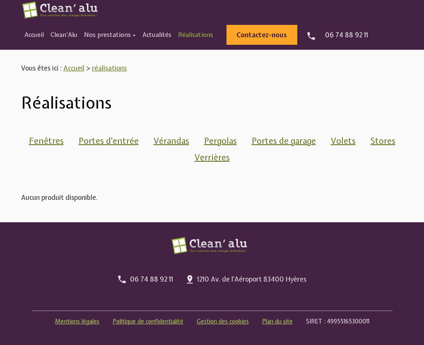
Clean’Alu (64, 35)
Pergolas (220, 140)
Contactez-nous (261, 34)
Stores (383, 140)
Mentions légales (77, 321)
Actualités (156, 35)
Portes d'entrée (109, 140)
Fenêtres (46, 140)
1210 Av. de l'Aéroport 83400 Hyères (251, 279)
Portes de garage (284, 140)
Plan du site (277, 321)
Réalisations (195, 35)
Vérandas (171, 140)
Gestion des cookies (223, 321)
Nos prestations (107, 35)
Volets (343, 140)
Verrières (212, 157)
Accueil (34, 35)
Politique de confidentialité (148, 321)
